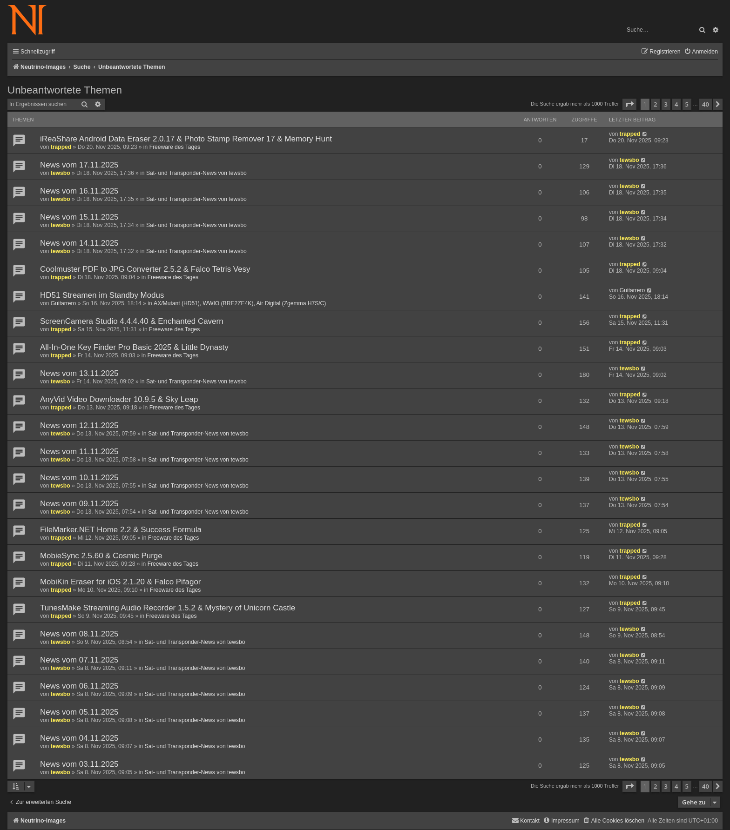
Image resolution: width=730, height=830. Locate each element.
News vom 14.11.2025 (79, 243)
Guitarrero (63, 303)
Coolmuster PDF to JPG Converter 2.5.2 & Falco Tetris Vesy (145, 269)
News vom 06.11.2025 (79, 686)
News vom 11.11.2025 (79, 451)
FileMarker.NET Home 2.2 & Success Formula (121, 529)
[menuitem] (701, 52)
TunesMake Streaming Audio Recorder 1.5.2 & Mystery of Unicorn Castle (167, 607)
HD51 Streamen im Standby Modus (102, 295)
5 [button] (687, 104)
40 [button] (705, 104)
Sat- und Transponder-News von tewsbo (196, 173)
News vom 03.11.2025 (79, 764)
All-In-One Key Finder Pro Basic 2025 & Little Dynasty (134, 347)
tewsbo (60, 173)
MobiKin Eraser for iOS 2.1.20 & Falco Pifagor (120, 581)
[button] (629, 104)
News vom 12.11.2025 (79, 425)
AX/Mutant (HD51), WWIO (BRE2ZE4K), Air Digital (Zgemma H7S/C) (240, 303)
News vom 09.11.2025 (79, 503)
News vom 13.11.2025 (79, 373)
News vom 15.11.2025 (79, 217)
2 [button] (655, 104)
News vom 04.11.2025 (79, 738)
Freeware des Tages (174, 147)
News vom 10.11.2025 (79, 477)
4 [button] (676, 104)
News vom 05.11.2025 (79, 712)
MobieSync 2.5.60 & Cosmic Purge (101, 555)
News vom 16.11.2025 (79, 191)
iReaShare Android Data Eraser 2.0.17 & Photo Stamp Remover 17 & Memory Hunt (186, 138)
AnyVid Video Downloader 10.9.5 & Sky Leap (119, 399)
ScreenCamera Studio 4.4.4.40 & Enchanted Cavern (131, 321)
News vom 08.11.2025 (79, 633)
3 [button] (666, 104)
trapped (61, 147)
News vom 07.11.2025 (79, 660)
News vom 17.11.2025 (79, 165)
